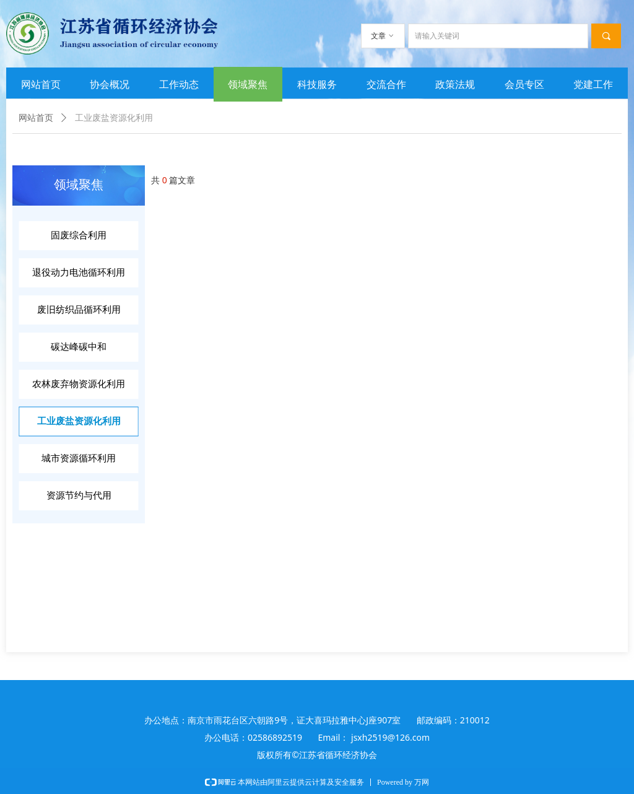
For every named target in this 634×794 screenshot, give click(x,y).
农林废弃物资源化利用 (78, 384)
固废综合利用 (78, 235)
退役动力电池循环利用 (78, 272)
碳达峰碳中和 (78, 347)
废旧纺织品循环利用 (79, 310)
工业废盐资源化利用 (79, 421)
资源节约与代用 (78, 495)
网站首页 (36, 118)
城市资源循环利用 (78, 458)
